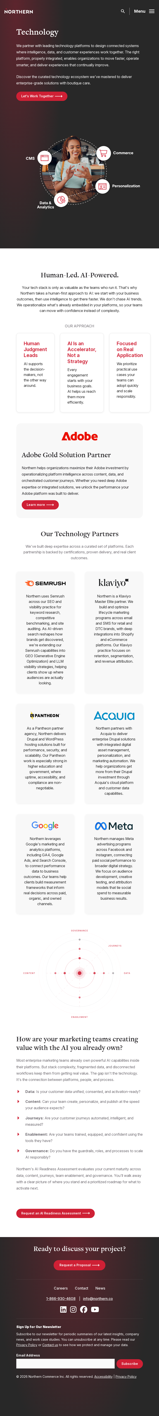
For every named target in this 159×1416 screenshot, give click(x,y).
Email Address (28, 1355)
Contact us (50, 1345)
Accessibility (103, 1376)
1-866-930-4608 (61, 1298)
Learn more (36, 505)
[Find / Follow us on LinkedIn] (63, 1309)
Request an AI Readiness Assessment (51, 1213)
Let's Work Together (37, 96)
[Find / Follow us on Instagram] (73, 1309)
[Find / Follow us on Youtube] (95, 1309)
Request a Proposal (75, 1265)
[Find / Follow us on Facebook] (83, 1309)
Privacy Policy (26, 1345)
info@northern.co (98, 1298)
